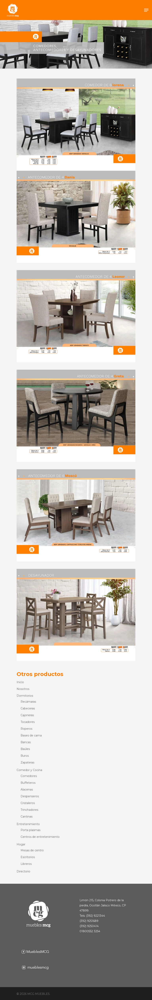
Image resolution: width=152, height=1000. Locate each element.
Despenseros (30, 796)
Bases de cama (31, 735)
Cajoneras (27, 715)
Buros (25, 756)
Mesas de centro (32, 850)
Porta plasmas (30, 830)
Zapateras (27, 762)
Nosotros (23, 689)
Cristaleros (28, 803)
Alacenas (27, 789)
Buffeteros (28, 783)
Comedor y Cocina (29, 770)
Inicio (20, 682)
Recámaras (28, 701)
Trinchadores (29, 810)
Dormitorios (25, 695)
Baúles (25, 749)
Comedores (29, 776)
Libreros (26, 864)
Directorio (23, 871)
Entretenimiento (28, 824)
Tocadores (28, 722)
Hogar (21, 844)
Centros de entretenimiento (40, 837)
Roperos (26, 728)
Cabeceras (28, 708)
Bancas (26, 742)
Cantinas (26, 816)
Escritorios (28, 857)
